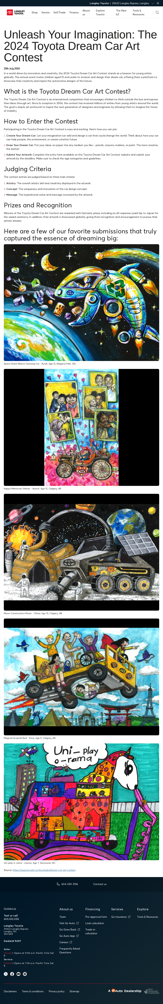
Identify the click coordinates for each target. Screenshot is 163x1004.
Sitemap (74, 991)
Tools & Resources (147, 916)
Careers (65, 942)
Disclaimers (10, 991)
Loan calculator (94, 923)
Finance (74, 12)
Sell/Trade (59, 12)
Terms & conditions (33, 991)
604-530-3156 (11, 918)
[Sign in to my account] (158, 3)
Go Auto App (69, 935)
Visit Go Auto (69, 923)
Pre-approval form (96, 916)
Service (46, 12)
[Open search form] (157, 12)
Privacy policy (56, 991)
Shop (35, 12)
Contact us (10, 908)
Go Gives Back (69, 929)
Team (62, 916)
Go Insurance (121, 916)
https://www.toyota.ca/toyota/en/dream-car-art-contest (44, 870)
